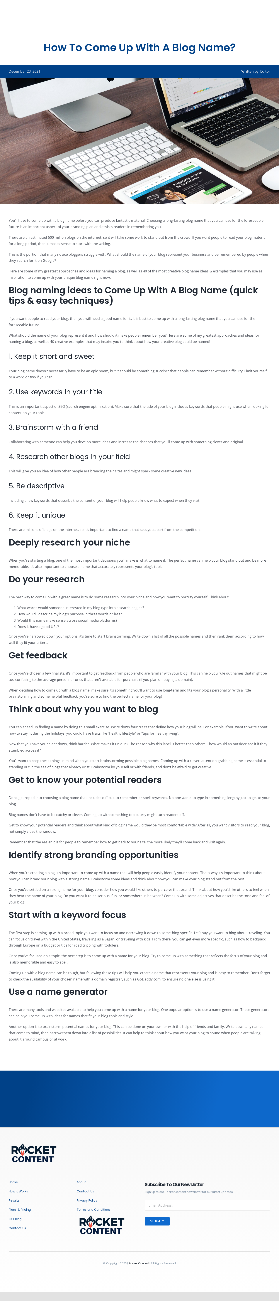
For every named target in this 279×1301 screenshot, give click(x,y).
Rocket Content (139, 1263)
